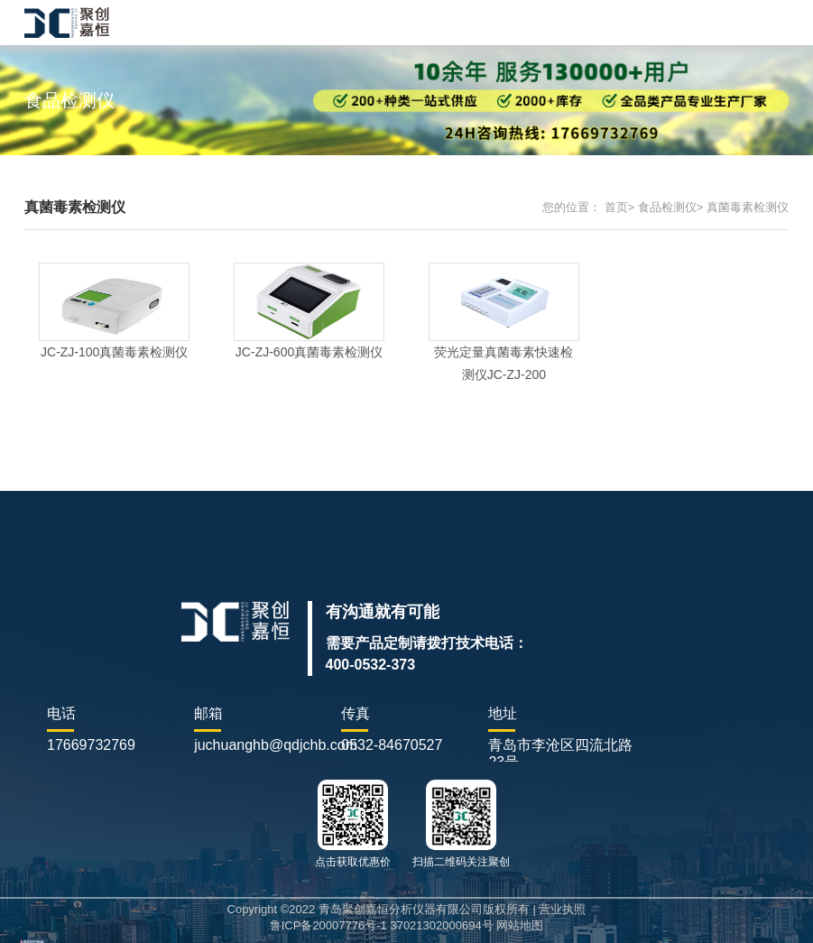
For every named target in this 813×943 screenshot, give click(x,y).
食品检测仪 (667, 207)
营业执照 (562, 909)
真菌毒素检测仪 (748, 207)
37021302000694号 (441, 925)
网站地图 (519, 925)
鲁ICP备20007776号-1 (328, 925)
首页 (616, 207)
